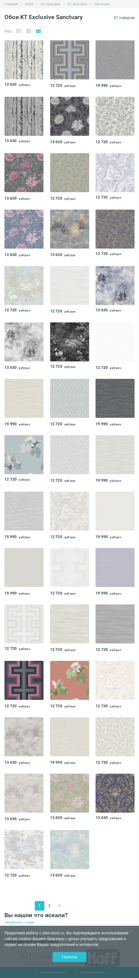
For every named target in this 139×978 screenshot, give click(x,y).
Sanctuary (102, 4)
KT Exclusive (77, 4)
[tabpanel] (23, 59)
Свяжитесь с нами (19, 922)
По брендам (50, 4)
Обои (29, 4)
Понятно (69, 957)
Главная (11, 4)
